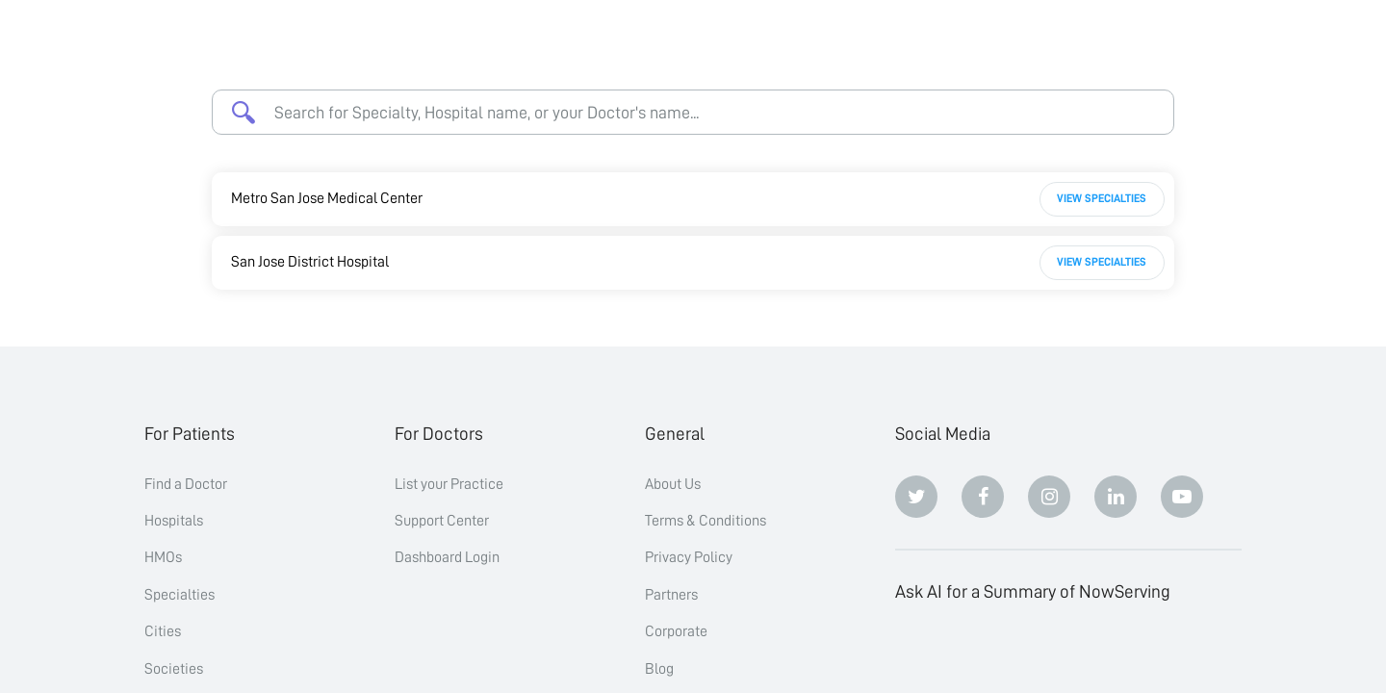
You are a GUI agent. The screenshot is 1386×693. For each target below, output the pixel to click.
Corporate (676, 631)
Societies (173, 669)
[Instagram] (1049, 496)
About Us (673, 484)
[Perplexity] (1049, 653)
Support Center (442, 520)
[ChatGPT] (916, 653)
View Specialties (1101, 198)
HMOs (163, 557)
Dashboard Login (447, 557)
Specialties (179, 595)
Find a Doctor (185, 484)
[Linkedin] (1115, 496)
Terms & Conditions (705, 520)
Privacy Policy (688, 557)
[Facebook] (983, 496)
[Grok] (1182, 653)
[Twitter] (916, 496)
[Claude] (983, 653)
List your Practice (449, 484)
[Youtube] (1182, 496)
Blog (659, 669)
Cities (162, 631)
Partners (671, 595)
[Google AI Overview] (1115, 653)
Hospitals (173, 520)
